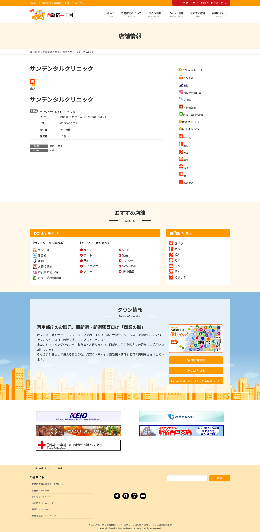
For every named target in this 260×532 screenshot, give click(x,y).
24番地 (53, 150)
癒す (60, 146)
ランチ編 (41, 249)
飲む (174, 249)
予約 (86, 260)
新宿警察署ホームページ (44, 515)
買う (174, 266)
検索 (220, 478)
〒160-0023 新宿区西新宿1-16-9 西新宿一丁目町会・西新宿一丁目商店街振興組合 (130, 524)
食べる (176, 243)
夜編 (38, 261)
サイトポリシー (61, 468)
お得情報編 (42, 266)
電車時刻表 (198, 360)
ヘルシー (128, 260)
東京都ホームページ (41, 497)
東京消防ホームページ (43, 509)
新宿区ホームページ (41, 490)
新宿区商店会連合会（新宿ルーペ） (49, 484)
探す (174, 271)
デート (88, 255)
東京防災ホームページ (43, 503)
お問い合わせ (39, 468)
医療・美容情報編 (47, 277)
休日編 (39, 255)
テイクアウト (92, 266)
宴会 (125, 255)
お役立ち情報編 (45, 272)
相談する (177, 277)
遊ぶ (174, 254)
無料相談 (128, 271)
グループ (89, 271)
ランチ (88, 249)
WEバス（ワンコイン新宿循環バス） (198, 380)
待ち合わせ (129, 266)
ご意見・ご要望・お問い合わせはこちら (201, 3)
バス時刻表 (198, 370)
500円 (126, 249)
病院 (52, 146)
